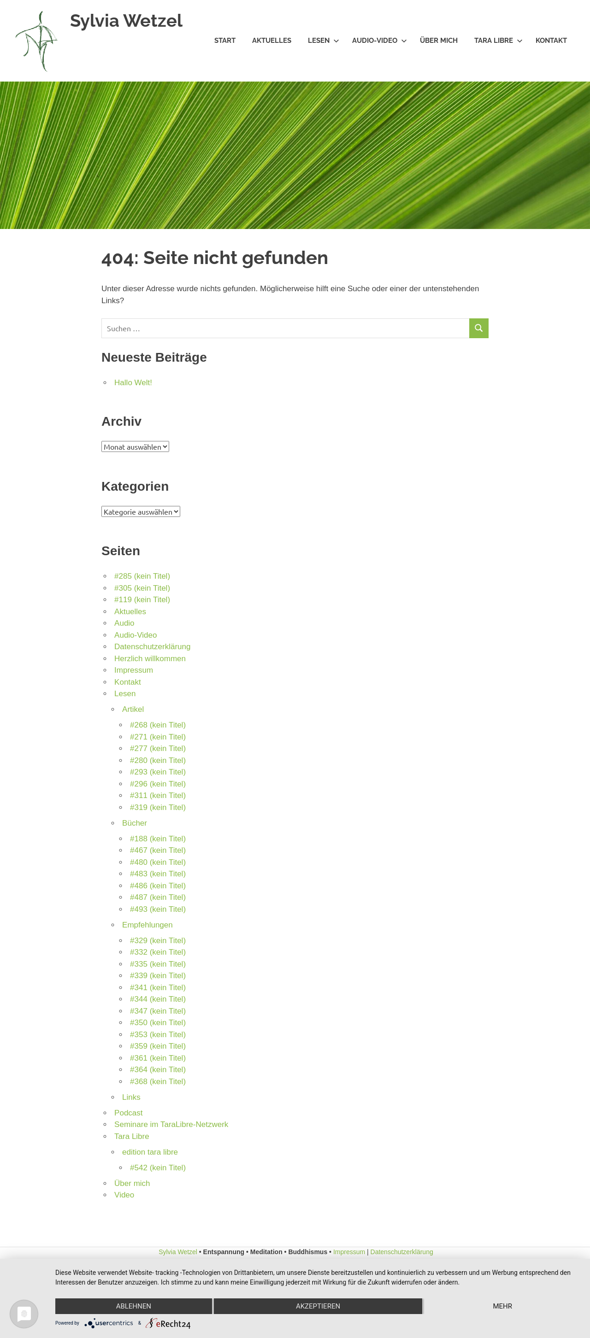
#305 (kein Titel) (142, 588)
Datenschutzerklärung (152, 646)
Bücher (134, 823)
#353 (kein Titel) (158, 1034)
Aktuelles (271, 40)
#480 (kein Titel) (158, 862)
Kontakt (551, 40)
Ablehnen (133, 1306)
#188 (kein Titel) (158, 838)
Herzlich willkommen (150, 658)
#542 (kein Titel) (158, 1167)
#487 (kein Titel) (158, 897)
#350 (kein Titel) (158, 1022)
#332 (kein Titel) (158, 952)
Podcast (128, 1113)
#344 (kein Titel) (158, 999)
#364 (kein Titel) (158, 1069)
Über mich (439, 40)
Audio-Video (379, 40)
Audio (124, 623)
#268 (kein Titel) (158, 725)
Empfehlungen (147, 925)
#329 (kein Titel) (158, 940)
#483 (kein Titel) (158, 873)
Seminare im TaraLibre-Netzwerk (171, 1124)
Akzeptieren (318, 1306)
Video (124, 1195)
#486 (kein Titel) (158, 885)
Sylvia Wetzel (126, 20)
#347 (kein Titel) (158, 1011)
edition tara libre (150, 1152)
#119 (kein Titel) (142, 599)
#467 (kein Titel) (158, 850)
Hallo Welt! (133, 382)
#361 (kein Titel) (158, 1058)
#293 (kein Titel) (158, 772)
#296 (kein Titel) (158, 784)
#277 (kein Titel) (158, 748)
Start (225, 40)
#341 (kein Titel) (158, 987)
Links (131, 1097)
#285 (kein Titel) (142, 576)
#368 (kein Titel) (158, 1081)
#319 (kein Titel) (158, 807)
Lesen (323, 40)
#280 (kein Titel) (158, 760)
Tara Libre (498, 40)
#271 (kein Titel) (158, 737)
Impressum (133, 670)
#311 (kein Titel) (158, 795)
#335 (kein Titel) (158, 964)
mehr (502, 1306)
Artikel (133, 709)
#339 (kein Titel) (158, 975)
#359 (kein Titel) (158, 1046)
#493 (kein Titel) (158, 909)
